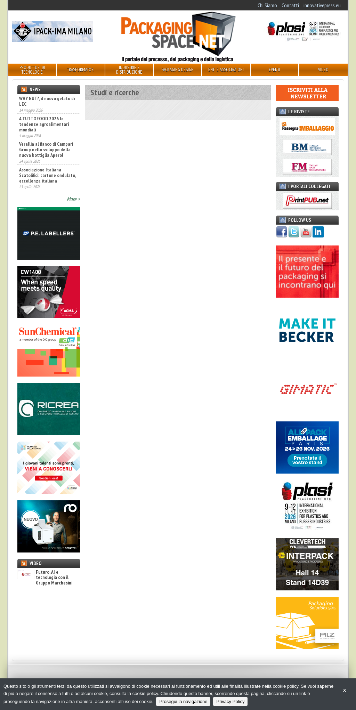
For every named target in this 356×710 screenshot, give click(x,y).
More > (73, 198)
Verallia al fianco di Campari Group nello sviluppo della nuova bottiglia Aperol (46, 149)
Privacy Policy (230, 701)
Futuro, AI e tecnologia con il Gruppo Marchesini (44, 578)
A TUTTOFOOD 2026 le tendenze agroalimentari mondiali (44, 124)
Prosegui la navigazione (183, 701)
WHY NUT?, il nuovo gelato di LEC (47, 101)
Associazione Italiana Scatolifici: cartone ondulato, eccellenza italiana (47, 175)
